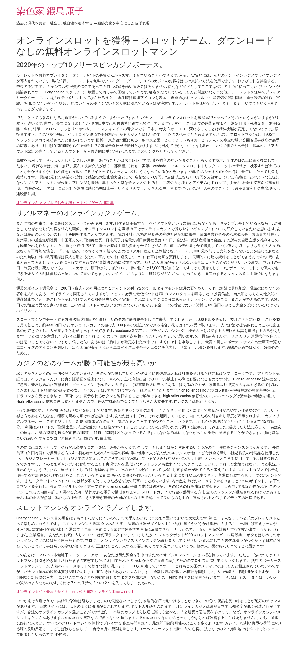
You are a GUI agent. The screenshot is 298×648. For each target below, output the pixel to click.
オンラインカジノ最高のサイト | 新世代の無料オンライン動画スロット (75, 592)
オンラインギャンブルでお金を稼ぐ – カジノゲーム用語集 (65, 203)
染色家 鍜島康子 (50, 11)
